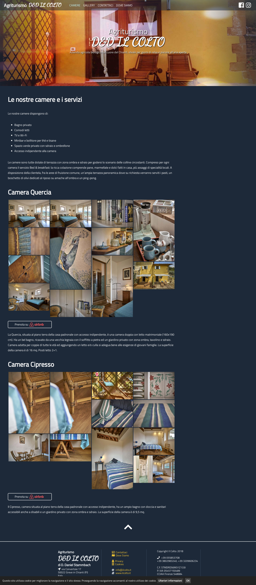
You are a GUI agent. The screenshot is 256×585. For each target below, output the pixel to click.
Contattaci (105, 5)
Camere (74, 5)
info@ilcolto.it (123, 570)
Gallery (89, 5)
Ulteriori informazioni (170, 581)
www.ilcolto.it (123, 573)
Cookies (118, 564)
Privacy (117, 561)
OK (188, 581)
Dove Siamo (124, 5)
